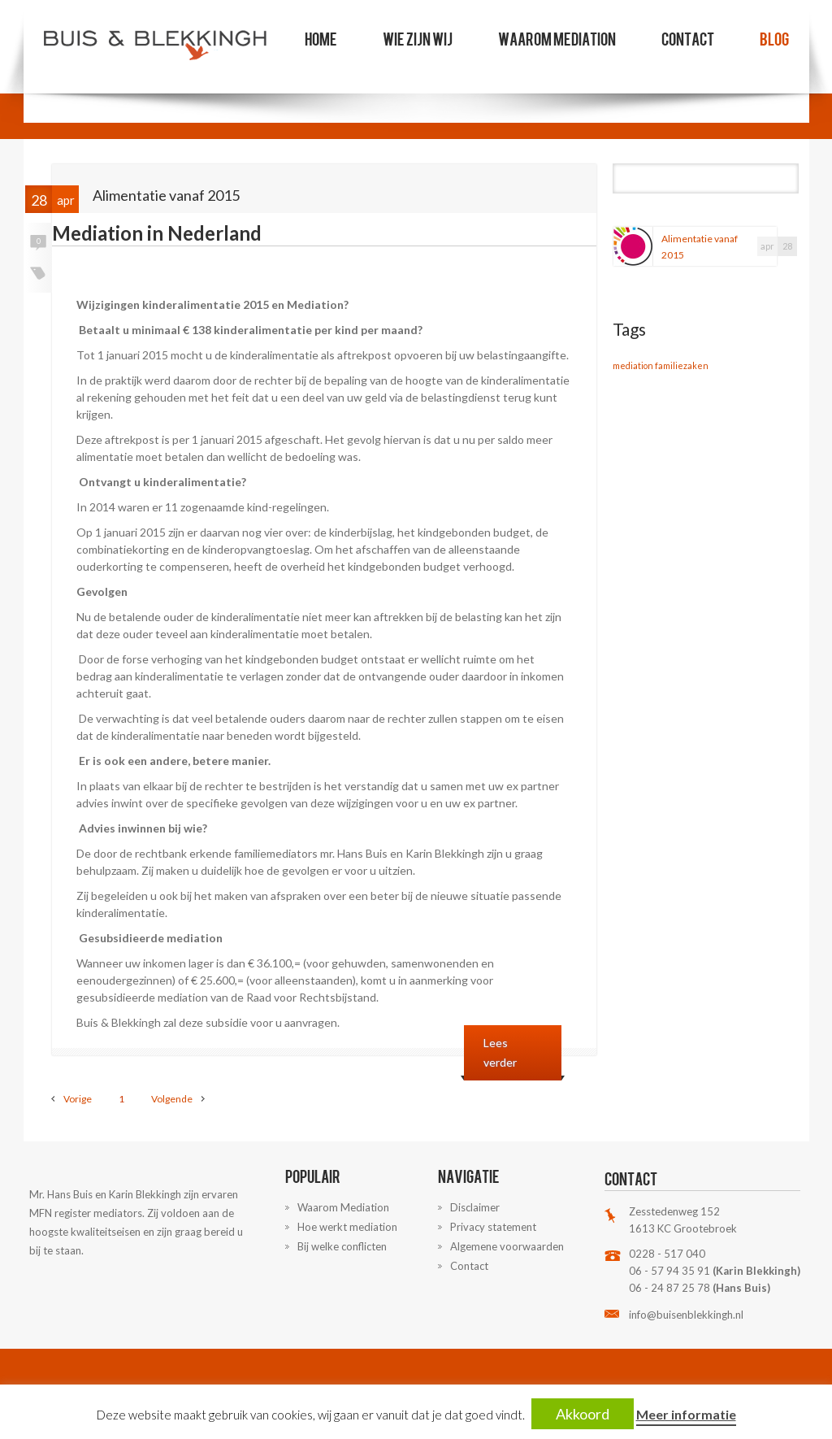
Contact (687, 38)
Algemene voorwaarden (507, 1246)
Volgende (172, 1099)
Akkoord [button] (582, 1414)
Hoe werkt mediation (347, 1226)
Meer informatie (686, 1414)
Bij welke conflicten (342, 1246)
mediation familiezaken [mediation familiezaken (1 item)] (660, 365)
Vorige (77, 1099)
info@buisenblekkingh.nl (686, 1314)
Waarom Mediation (557, 38)
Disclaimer (475, 1207)
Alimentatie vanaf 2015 (699, 247)
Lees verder (500, 1052)
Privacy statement (493, 1226)
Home (321, 38)
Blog (774, 38)
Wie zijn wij (418, 38)
